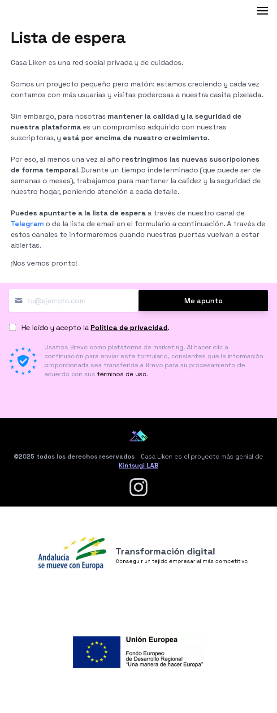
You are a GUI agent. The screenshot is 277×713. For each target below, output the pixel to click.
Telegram (27, 223)
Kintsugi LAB (138, 465)
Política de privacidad (129, 327)
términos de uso (122, 374)
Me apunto (203, 300)
